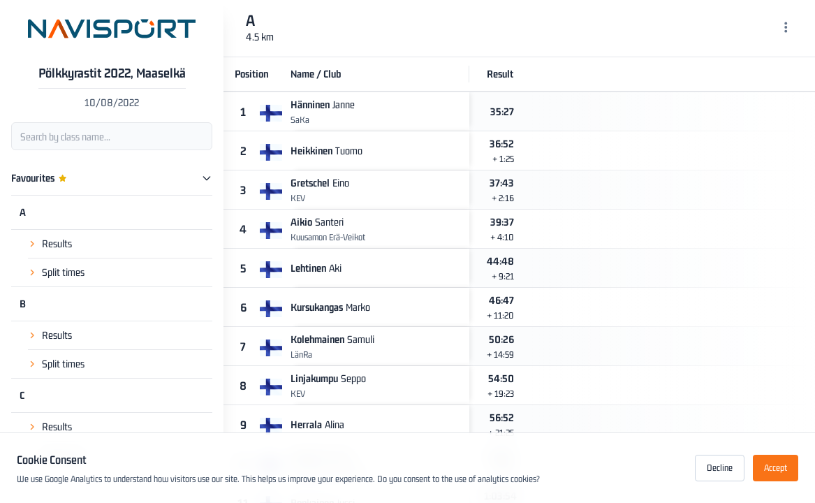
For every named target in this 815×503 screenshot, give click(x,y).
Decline (720, 467)
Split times (63, 272)
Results (57, 243)
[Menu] (786, 29)
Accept (775, 467)
